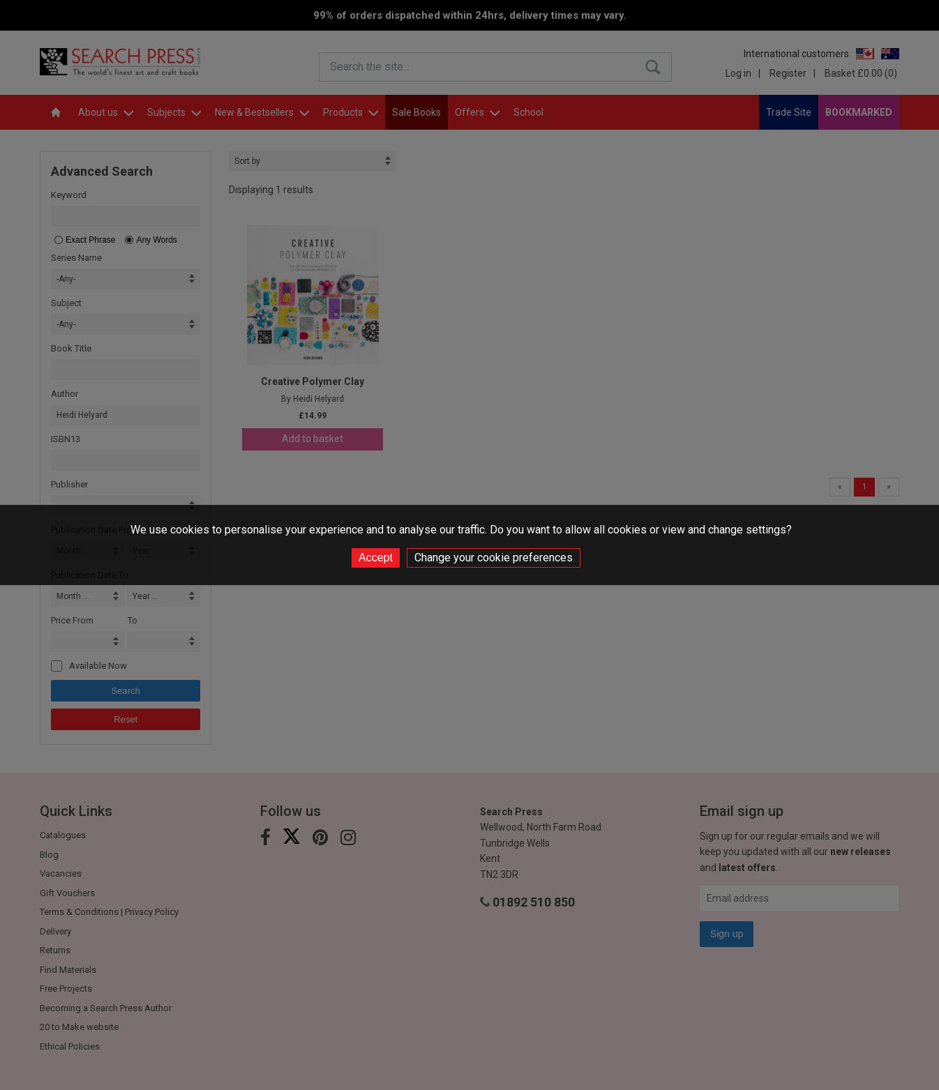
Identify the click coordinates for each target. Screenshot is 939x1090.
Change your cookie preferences (493, 557)
